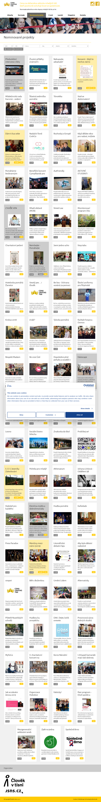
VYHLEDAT (8, 49)
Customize (51, 415)
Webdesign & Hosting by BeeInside (87, 799)
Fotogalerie (71, 15)
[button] (7, 25)
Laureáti (60, 15)
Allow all (80, 415)
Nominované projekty (36, 15)
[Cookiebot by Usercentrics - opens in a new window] (85, 385)
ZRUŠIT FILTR (18, 49)
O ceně (50, 15)
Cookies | (75, 799)
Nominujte (21, 15)
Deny (21, 415)
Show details (85, 408)
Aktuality (10, 15)
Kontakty (83, 15)
